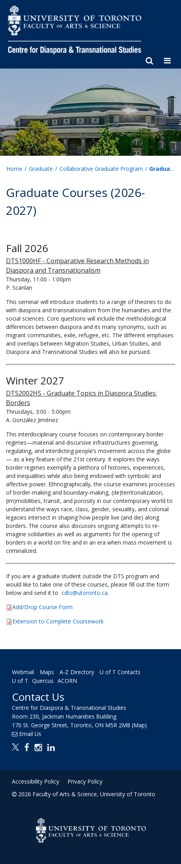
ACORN (67, 680)
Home (14, 168)
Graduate (41, 168)
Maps (47, 672)
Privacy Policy (84, 781)
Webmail (23, 672)
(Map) (139, 725)
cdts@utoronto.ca (85, 592)
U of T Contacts (120, 672)
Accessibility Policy (35, 781)
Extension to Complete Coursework (58, 621)
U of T (20, 680)
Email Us (30, 734)
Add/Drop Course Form (42, 607)
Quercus (43, 680)
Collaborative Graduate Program (101, 168)
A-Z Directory (77, 672)
